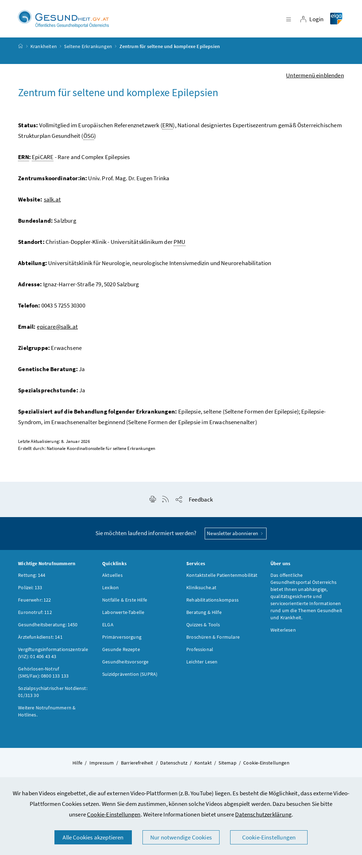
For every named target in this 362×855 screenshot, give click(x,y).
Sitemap (227, 764)
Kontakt (203, 764)
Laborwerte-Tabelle (123, 613)
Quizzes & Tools (203, 625)
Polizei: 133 (30, 588)
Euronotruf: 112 (35, 613)
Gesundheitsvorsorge (125, 663)
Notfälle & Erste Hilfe (124, 601)
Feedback (201, 500)
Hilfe (77, 764)
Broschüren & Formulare (213, 638)
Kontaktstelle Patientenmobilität (222, 576)
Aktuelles (112, 576)
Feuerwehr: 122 (34, 601)
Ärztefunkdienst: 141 (40, 638)
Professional (199, 650)
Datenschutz (173, 764)
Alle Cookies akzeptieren (93, 837)
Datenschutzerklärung (263, 814)
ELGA (107, 625)
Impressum (101, 764)
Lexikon (110, 588)
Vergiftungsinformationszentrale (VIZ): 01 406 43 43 (53, 654)
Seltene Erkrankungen (88, 47)
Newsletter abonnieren (235, 534)
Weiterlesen (283, 631)
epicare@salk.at (57, 328)
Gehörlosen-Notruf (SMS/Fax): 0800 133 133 (43, 673)
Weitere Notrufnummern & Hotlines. (47, 712)
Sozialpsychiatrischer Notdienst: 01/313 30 (52, 692)
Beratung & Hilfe (204, 613)
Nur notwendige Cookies (181, 837)
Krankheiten (43, 47)
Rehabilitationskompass (212, 601)
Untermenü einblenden (315, 76)
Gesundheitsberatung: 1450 (47, 625)
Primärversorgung (121, 638)
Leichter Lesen (201, 663)
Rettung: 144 (31, 576)
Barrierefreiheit (137, 764)
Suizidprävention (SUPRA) (129, 675)
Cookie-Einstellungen (114, 814)
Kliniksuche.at (201, 588)
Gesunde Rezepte (121, 650)
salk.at (52, 200)
